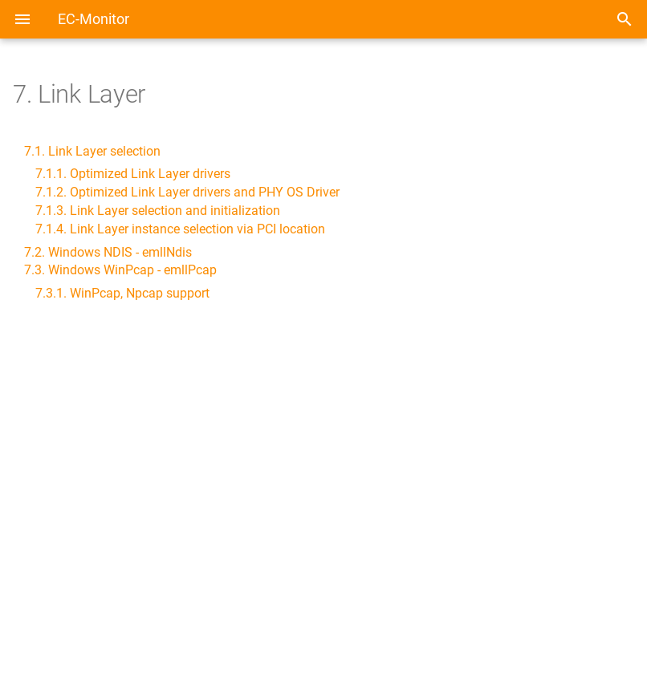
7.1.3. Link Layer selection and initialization (157, 210)
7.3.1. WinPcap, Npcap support (122, 293)
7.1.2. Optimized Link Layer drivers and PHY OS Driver (187, 192)
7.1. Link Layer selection (92, 151)
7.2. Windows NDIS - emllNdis (108, 252)
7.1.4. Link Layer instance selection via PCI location (180, 229)
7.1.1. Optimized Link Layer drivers (132, 173)
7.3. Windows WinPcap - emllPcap (120, 270)
